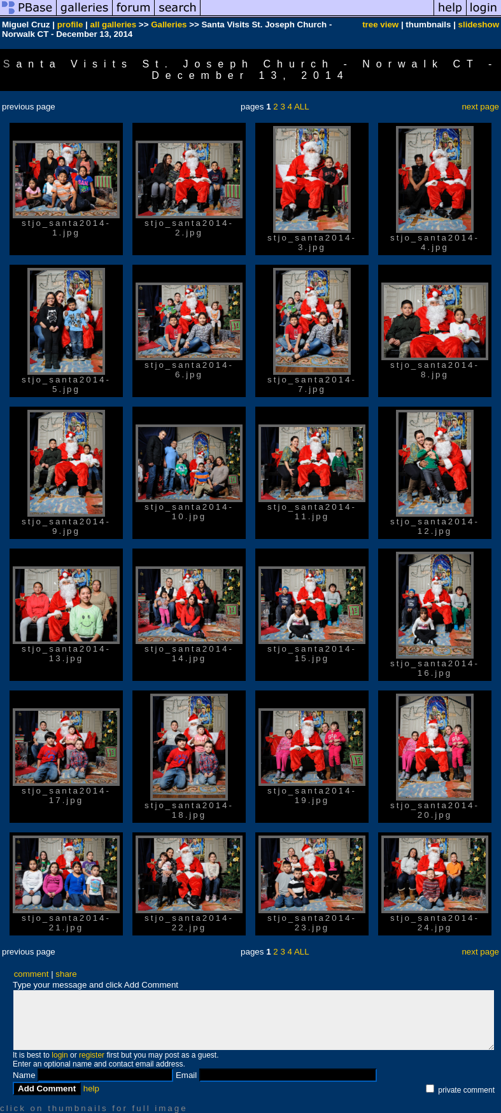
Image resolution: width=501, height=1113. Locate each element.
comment (31, 974)
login (59, 1055)
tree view (380, 24)
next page (480, 106)
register (91, 1055)
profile (70, 24)
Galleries (169, 24)
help (91, 1088)
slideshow (478, 24)
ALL (301, 106)
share (65, 974)
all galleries (113, 24)
